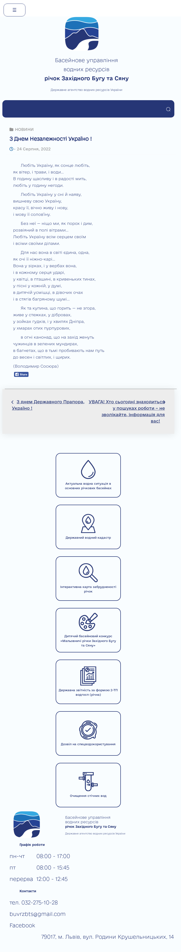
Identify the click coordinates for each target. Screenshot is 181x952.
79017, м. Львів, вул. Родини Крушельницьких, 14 (107, 937)
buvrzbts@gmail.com (38, 914)
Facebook (22, 925)
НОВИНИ (24, 129)
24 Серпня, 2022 (34, 149)
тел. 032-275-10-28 (34, 902)
